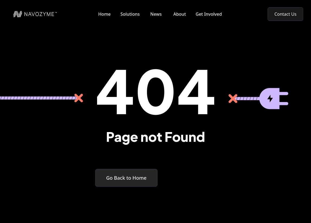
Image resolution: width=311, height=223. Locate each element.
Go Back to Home (126, 178)
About (179, 14)
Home (104, 14)
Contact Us (285, 14)
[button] (131, 14)
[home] (32, 14)
